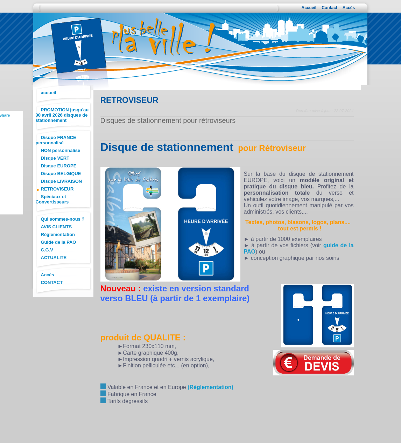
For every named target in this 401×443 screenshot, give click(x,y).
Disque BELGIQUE (61, 173)
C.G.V (47, 249)
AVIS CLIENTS (56, 226)
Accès (349, 7)
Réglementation (58, 234)
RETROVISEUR (57, 189)
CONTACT (52, 282)
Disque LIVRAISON (61, 181)
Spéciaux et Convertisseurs (52, 199)
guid (329, 245)
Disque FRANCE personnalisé (56, 140)
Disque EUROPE (59, 165)
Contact (329, 7)
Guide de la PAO (58, 242)
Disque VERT (55, 158)
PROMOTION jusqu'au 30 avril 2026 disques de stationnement (62, 115)
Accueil (309, 7)
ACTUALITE (54, 257)
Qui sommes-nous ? (63, 219)
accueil (48, 92)
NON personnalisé (60, 150)
